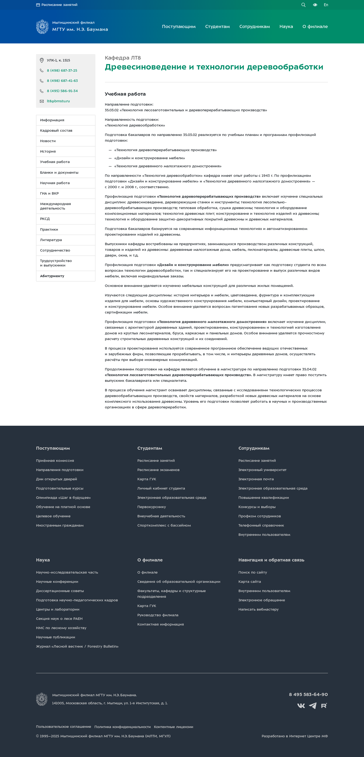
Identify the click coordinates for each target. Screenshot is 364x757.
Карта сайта (249, 582)
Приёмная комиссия (55, 461)
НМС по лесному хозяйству (61, 628)
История (48, 151)
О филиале (315, 26)
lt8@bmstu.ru (58, 101)
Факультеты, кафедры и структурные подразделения (171, 593)
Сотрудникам (254, 26)
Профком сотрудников (259, 516)
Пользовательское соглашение (64, 726)
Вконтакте (303, 705)
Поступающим (179, 26)
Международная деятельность (55, 206)
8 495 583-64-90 (309, 694)
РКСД (45, 219)
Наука (286, 26)
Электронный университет (262, 470)
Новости (48, 141)
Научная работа (55, 183)
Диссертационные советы (60, 591)
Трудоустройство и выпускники (56, 263)
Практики (49, 229)
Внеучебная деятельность (161, 516)
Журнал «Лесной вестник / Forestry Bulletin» (77, 646)
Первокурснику (151, 507)
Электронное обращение (261, 600)
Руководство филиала (157, 615)
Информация (52, 120)
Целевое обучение (53, 516)
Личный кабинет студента (161, 488)
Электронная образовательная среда (171, 498)
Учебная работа (55, 162)
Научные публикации (55, 637)
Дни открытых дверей (56, 479)
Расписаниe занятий (156, 461)
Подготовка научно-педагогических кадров (77, 600)
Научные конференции (57, 582)
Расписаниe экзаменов (158, 470)
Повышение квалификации (263, 498)
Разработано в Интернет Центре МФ (294, 735)
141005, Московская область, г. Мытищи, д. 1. (113, 703)
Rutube (324, 705)
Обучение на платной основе (63, 507)
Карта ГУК (146, 479)
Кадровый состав (56, 130)
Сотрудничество (55, 250)
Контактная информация (160, 624)
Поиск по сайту (252, 572)
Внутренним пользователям (264, 535)
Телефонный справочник (261, 525)
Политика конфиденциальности (127, 726)
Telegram (313, 705)
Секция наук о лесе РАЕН (59, 619)
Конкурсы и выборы (256, 507)
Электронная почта (256, 479)
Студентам (217, 26)
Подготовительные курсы (59, 488)
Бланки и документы (59, 172)
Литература (51, 240)
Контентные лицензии (181, 726)
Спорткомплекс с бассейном (164, 525)
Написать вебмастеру (258, 609)
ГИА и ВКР (49, 193)
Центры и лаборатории (57, 609)
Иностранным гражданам (60, 525)
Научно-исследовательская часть (67, 572)
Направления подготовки (60, 470)
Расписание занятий (60, 5)
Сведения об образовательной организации (178, 582)
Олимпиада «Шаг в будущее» (63, 498)
